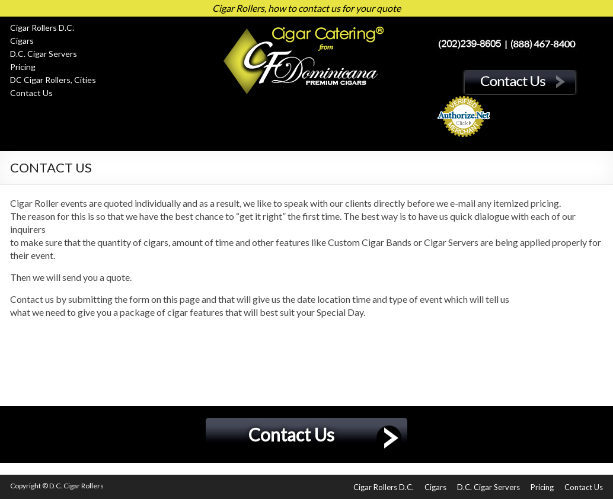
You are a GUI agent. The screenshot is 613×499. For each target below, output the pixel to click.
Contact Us (31, 93)
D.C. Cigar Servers (43, 54)
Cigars (22, 41)
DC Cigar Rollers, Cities (53, 80)
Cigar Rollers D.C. (42, 28)
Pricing (23, 67)
